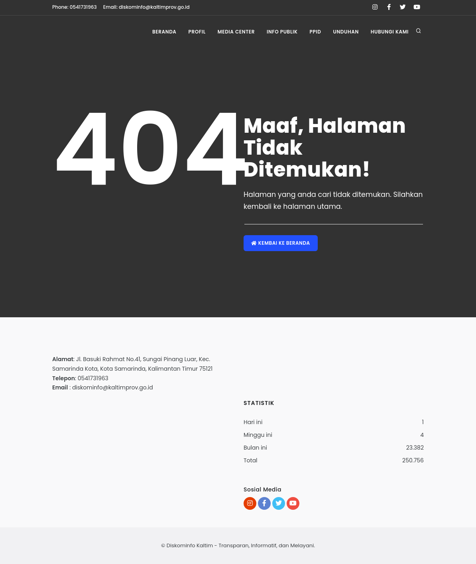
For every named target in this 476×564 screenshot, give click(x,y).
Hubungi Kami (390, 31)
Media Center (236, 31)
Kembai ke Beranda (280, 243)
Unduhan (345, 31)
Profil (197, 31)
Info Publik (282, 31)
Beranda (164, 31)
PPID (315, 31)
